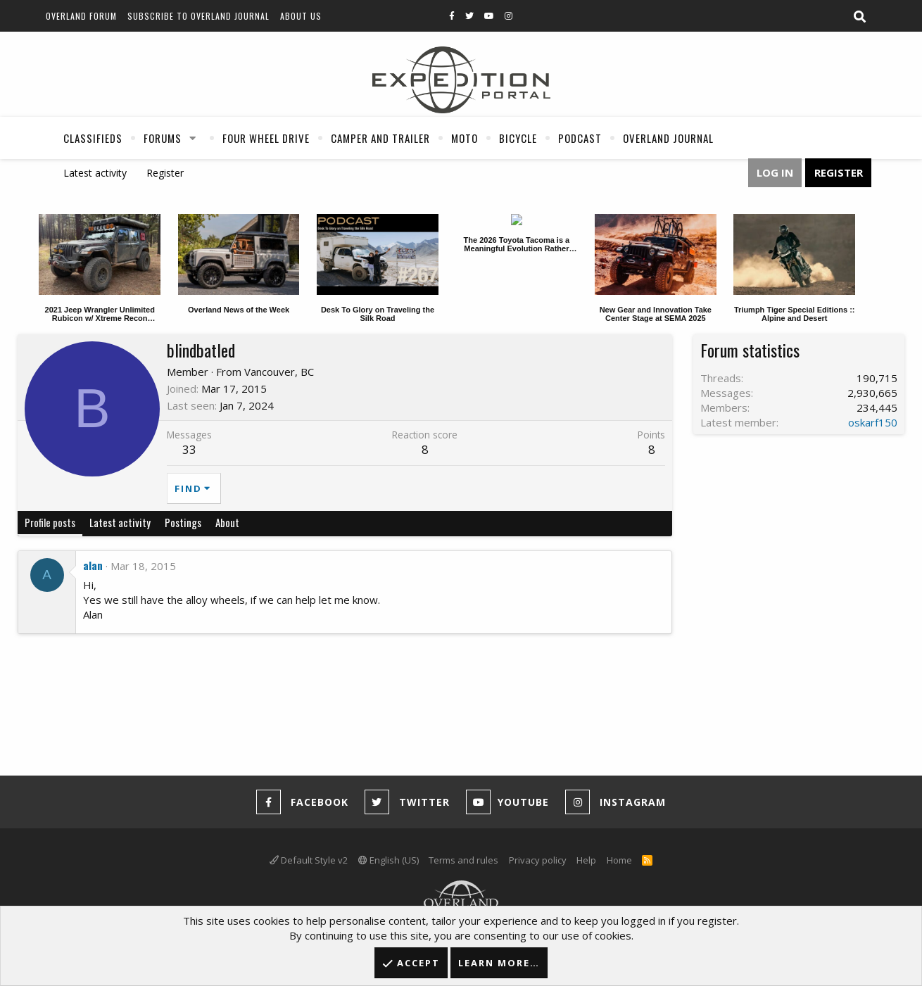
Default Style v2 (309, 860)
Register (165, 172)
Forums (163, 138)
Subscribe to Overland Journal (198, 16)
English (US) (388, 860)
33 (189, 449)
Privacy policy (538, 860)
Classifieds (92, 138)
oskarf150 (872, 422)
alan (93, 565)
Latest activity (95, 172)
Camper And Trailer (380, 138)
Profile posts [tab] (50, 522)
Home (619, 860)
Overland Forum (81, 16)
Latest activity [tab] (120, 522)
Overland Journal (668, 138)
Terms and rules (463, 860)
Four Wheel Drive (266, 138)
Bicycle (518, 138)
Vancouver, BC (279, 372)
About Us (301, 16)
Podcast (580, 138)
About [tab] (227, 522)
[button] (193, 138)
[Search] (859, 16)
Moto (464, 138)
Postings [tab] (183, 522)
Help (586, 860)
